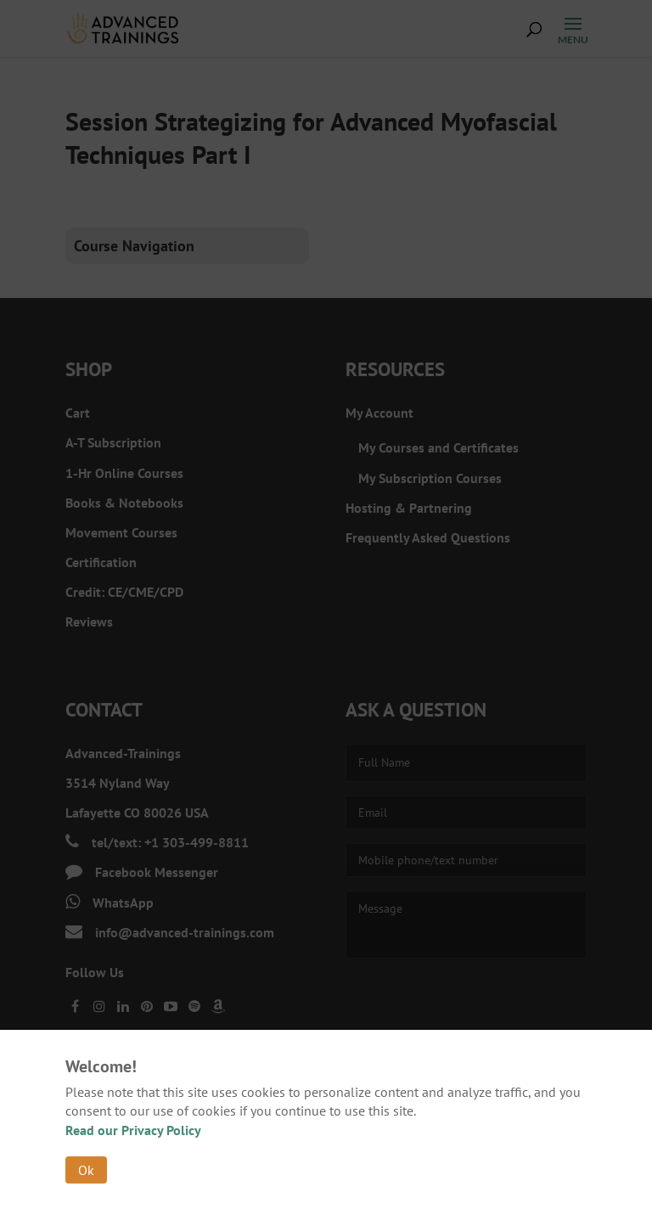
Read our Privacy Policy (133, 1130)
